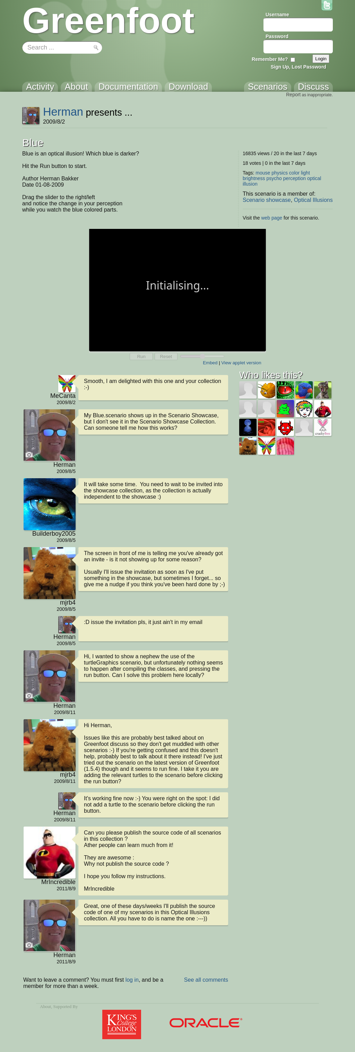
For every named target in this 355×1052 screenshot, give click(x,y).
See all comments (206, 980)
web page (271, 218)
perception (294, 178)
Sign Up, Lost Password (298, 67)
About (45, 1006)
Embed (210, 362)
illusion (250, 184)
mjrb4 (68, 602)
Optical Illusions (313, 200)
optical (314, 178)
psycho (274, 178)
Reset (166, 356)
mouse (263, 173)
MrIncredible (58, 882)
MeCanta (63, 395)
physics (279, 173)
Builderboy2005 (54, 533)
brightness (254, 178)
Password (277, 36)
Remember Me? (270, 59)
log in (132, 980)
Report (293, 94)
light (305, 173)
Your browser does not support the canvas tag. (177, 289)
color (294, 173)
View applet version (241, 362)
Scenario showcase (267, 200)
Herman (63, 111)
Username (277, 14)
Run (141, 356)
